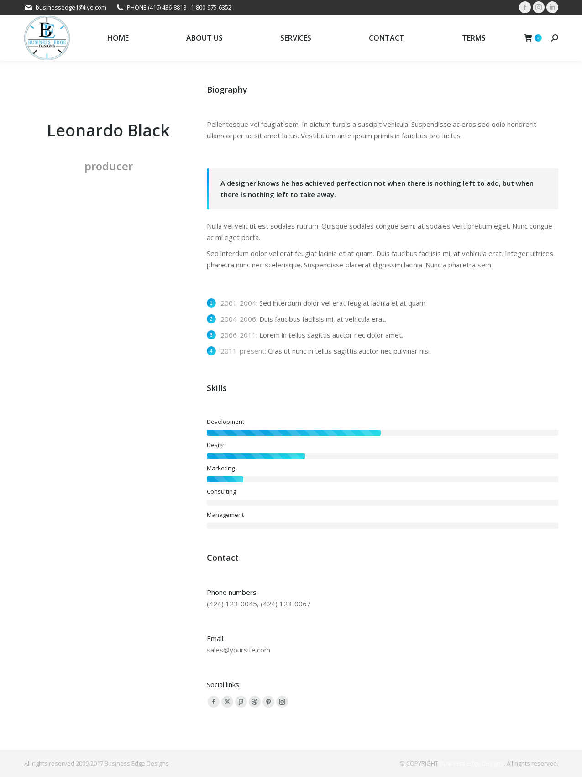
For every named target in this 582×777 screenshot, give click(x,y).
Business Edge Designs (472, 763)
